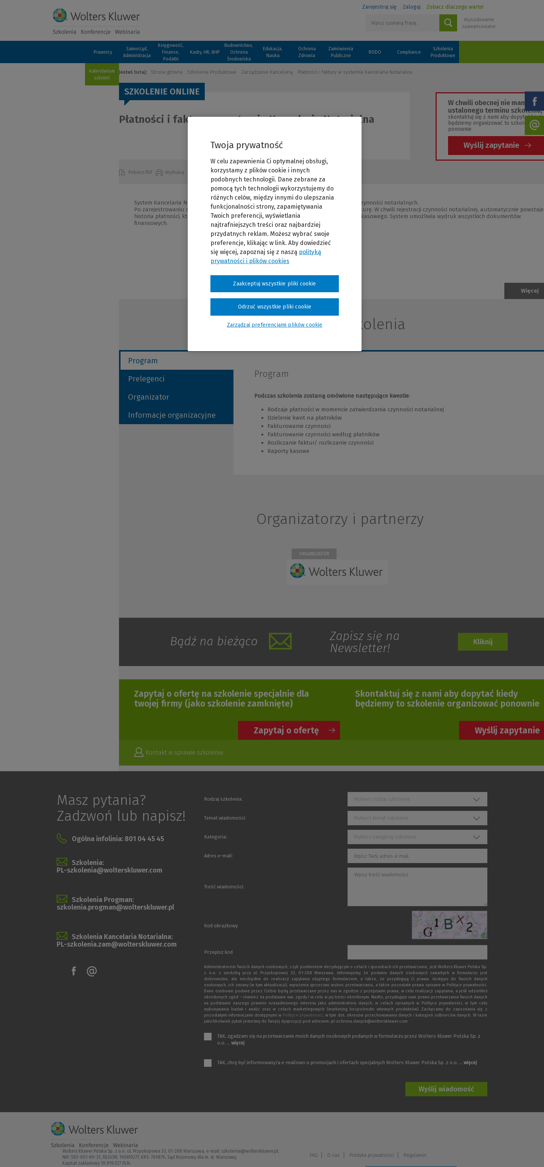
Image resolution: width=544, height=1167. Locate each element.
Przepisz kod (218, 952)
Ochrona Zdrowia (307, 52)
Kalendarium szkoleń (102, 74)
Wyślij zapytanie (491, 145)
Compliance (409, 52)
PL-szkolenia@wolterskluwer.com (109, 870)
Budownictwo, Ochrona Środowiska (238, 52)
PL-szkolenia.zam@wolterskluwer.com (117, 944)
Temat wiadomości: (225, 818)
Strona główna (166, 72)
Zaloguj (411, 7)
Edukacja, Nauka (273, 52)
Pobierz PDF (141, 172)
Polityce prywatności (303, 1015)
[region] (275, 234)
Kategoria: (215, 837)
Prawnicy (103, 52)
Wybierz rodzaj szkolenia (382, 799)
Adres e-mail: (218, 856)
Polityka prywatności (434, 1131)
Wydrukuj (175, 172)
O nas (396, 1131)
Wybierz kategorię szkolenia (385, 837)
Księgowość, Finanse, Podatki (171, 52)
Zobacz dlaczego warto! (455, 7)
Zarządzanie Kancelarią (267, 72)
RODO (375, 52)
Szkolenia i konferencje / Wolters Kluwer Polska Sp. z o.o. (96, 21)
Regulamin (477, 1131)
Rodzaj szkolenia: (223, 799)
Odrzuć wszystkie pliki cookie (275, 307)
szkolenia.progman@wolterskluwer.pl (115, 907)
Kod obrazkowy (221, 925)
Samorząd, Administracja (137, 52)
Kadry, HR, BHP (205, 52)
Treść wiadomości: (224, 887)
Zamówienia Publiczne (340, 52)
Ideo (488, 1151)
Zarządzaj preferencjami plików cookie (411, 1151)
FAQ (376, 1131)
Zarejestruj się (379, 7)
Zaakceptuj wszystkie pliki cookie (274, 284)
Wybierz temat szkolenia (381, 818)
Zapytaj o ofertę (286, 730)
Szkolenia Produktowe (443, 52)
